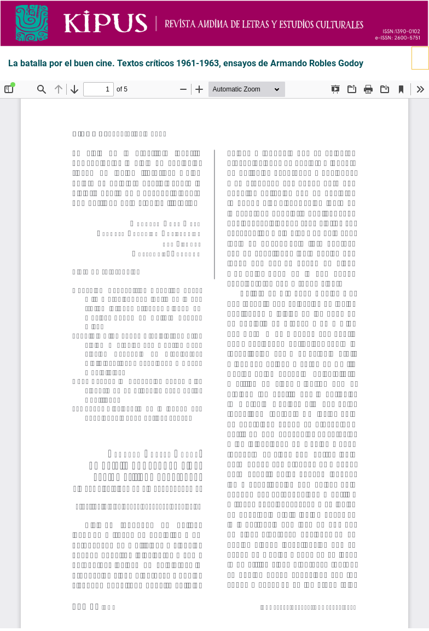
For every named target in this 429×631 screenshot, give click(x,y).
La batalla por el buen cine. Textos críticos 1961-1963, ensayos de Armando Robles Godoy (185, 63)
